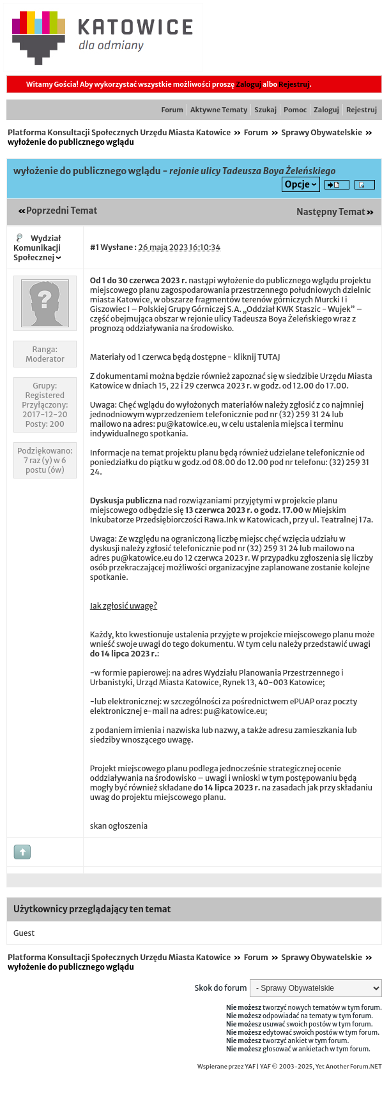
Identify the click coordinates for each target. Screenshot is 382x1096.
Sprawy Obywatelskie (321, 132)
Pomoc (295, 109)
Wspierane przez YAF (226, 1066)
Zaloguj (248, 84)
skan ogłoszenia (119, 826)
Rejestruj (294, 84)
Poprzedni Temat (61, 210)
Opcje (297, 184)
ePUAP (302, 701)
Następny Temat (330, 212)
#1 (95, 247)
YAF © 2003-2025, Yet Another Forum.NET (321, 1066)
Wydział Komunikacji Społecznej (37, 247)
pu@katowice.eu (187, 424)
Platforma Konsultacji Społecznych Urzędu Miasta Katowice (119, 132)
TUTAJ (268, 357)
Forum (172, 109)
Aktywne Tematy (218, 109)
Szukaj (265, 109)
